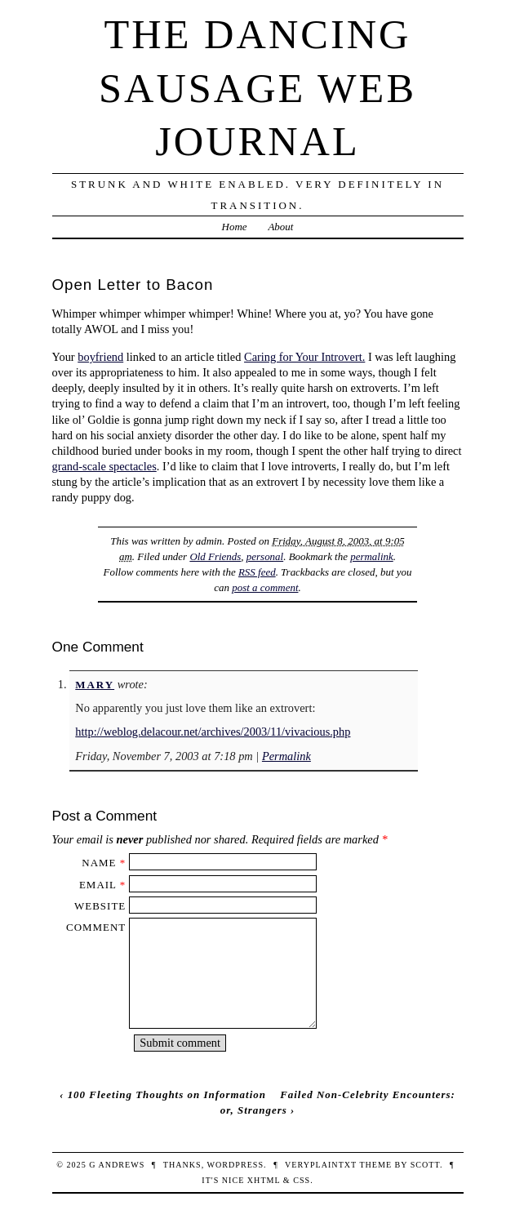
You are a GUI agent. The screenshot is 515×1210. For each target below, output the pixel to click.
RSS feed (257, 572)
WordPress (235, 1164)
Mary (94, 684)
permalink (371, 556)
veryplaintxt (321, 1164)
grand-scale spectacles (104, 466)
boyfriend (100, 356)
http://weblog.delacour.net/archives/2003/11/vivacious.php (212, 731)
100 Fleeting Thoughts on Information (167, 1094)
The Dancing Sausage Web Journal (257, 87)
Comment (96, 927)
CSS (301, 1180)
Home (234, 226)
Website (100, 906)
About (280, 226)
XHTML (263, 1180)
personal (264, 556)
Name (99, 862)
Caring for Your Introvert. (304, 356)
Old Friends (215, 556)
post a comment (265, 587)
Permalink (286, 756)
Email (98, 885)
